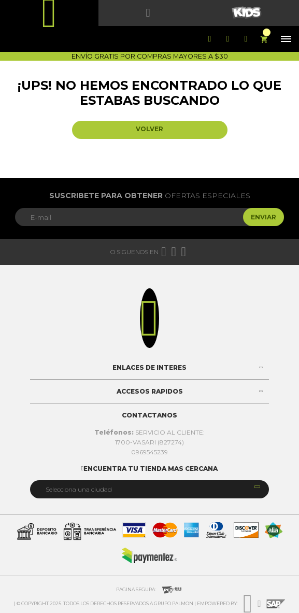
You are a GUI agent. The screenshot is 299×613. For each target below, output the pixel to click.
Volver (149, 129)
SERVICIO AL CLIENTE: (149, 432)
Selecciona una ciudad (79, 489)
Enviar (263, 217)
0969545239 (149, 452)
